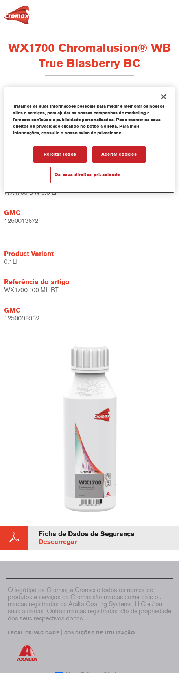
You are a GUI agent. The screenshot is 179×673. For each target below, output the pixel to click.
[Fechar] (163, 96)
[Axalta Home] (17, 18)
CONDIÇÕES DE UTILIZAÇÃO (99, 633)
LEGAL (16, 633)
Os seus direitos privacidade (87, 174)
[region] (89, 140)
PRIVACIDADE (42, 633)
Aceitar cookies (119, 154)
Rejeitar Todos (60, 154)
